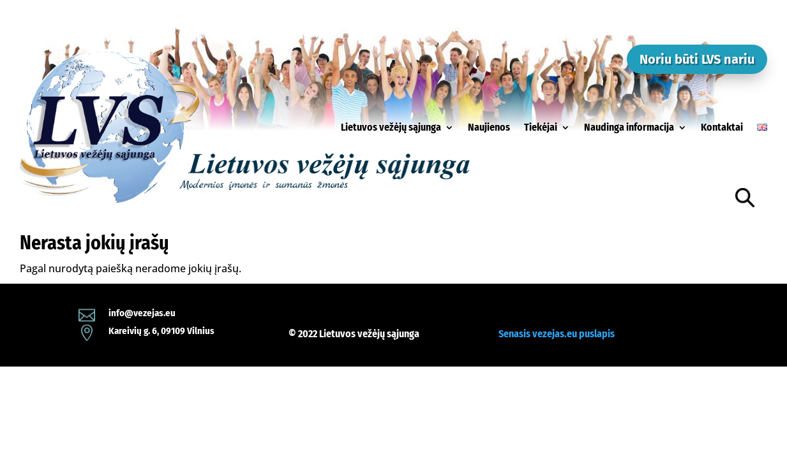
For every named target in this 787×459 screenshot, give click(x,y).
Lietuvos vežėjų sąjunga (391, 127)
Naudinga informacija (629, 127)
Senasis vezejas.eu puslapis (556, 334)
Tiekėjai (540, 127)
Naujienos (489, 127)
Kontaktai (722, 127)
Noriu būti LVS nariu (697, 59)
